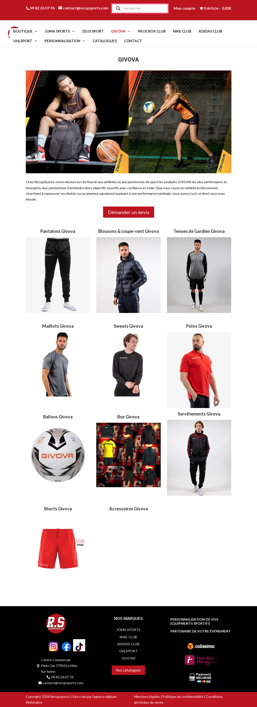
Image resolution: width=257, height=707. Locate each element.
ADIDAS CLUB (210, 31)
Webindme (34, 702)
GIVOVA (121, 31)
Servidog (104, 678)
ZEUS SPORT (93, 31)
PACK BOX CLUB (152, 31)
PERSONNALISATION (65, 41)
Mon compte (184, 8)
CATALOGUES (105, 41)
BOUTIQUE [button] (25, 31)
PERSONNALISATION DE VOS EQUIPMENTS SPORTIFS (194, 621)
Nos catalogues (128, 670)
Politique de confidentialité (183, 696)
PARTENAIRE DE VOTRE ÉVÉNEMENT (200, 631)
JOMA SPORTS (60, 31)
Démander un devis (128, 212)
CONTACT (133, 41)
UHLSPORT (25, 41)
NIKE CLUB (182, 31)
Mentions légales (147, 696)
